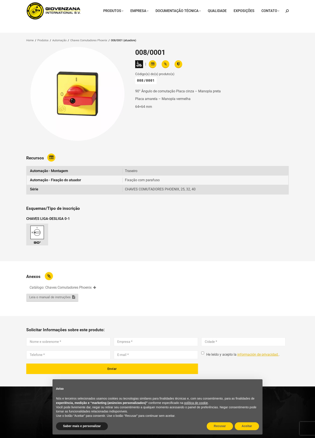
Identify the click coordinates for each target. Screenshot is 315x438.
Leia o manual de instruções (50, 297)
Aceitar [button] (247, 426)
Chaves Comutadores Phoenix (88, 40)
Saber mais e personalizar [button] (82, 426)
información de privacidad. (258, 354)
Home (30, 40)
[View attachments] (165, 64)
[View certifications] (178, 64)
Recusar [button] (220, 426)
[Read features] (152, 64)
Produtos (43, 40)
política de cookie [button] (196, 403)
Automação (59, 40)
